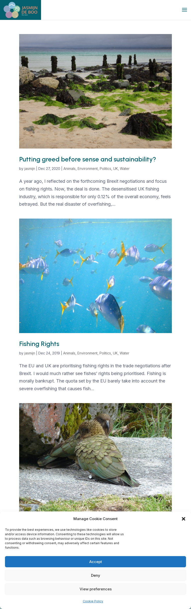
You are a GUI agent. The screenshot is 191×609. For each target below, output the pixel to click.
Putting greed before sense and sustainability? (87, 159)
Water (125, 168)
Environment (88, 168)
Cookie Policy (93, 601)
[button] (183, 518)
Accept (95, 561)
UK (115, 168)
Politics (105, 168)
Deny (95, 575)
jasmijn (29, 168)
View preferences (96, 589)
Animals (69, 168)
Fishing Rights (39, 344)
